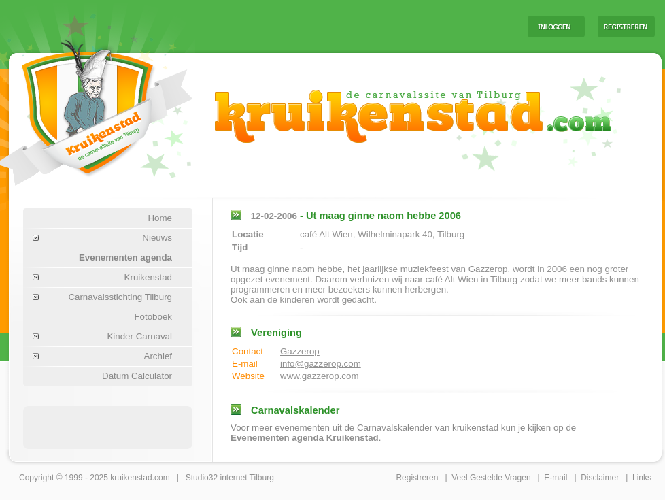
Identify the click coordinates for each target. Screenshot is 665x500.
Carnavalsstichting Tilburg (120, 297)
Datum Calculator (137, 376)
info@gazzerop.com (320, 364)
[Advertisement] (108, 426)
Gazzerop (300, 351)
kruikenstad (131, 477)
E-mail (555, 477)
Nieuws (157, 238)
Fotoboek (153, 317)
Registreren (417, 477)
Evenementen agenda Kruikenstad (305, 438)
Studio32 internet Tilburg (230, 477)
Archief (158, 356)
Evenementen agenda (125, 257)
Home (160, 218)
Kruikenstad (148, 277)
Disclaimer (600, 477)
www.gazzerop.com (319, 376)
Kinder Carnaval (139, 336)
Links (641, 477)
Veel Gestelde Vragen (490, 477)
